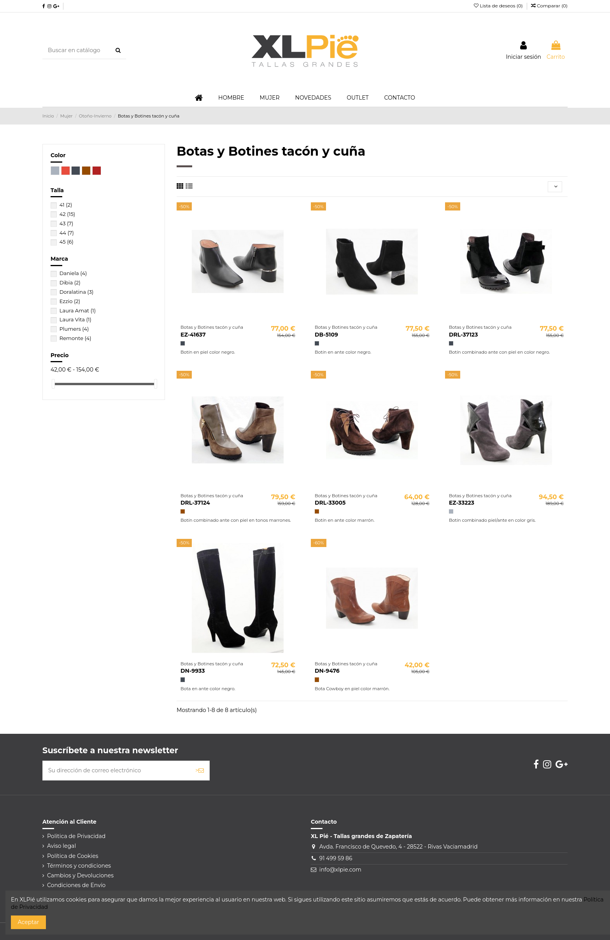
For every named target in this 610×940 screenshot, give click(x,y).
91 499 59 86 (335, 858)
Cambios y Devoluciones (80, 875)
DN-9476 (327, 670)
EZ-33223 (461, 502)
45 (67, 242)
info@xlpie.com (340, 869)
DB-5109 (326, 334)
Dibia (70, 282)
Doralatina (77, 292)
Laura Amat (78, 310)
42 (67, 214)
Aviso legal (61, 845)
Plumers (74, 329)
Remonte (75, 338)
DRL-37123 (463, 334)
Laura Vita (75, 319)
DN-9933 (193, 670)
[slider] (53, 384)
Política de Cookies (72, 855)
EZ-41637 (193, 334)
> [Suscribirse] (199, 770)
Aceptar (28, 922)
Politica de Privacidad (76, 836)
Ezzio (70, 301)
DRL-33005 (330, 502)
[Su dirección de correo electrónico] (116, 770)
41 (66, 205)
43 (67, 223)
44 (67, 233)
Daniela (73, 273)
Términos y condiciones (79, 865)
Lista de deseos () (499, 6)
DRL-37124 (195, 502)
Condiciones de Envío (76, 885)
